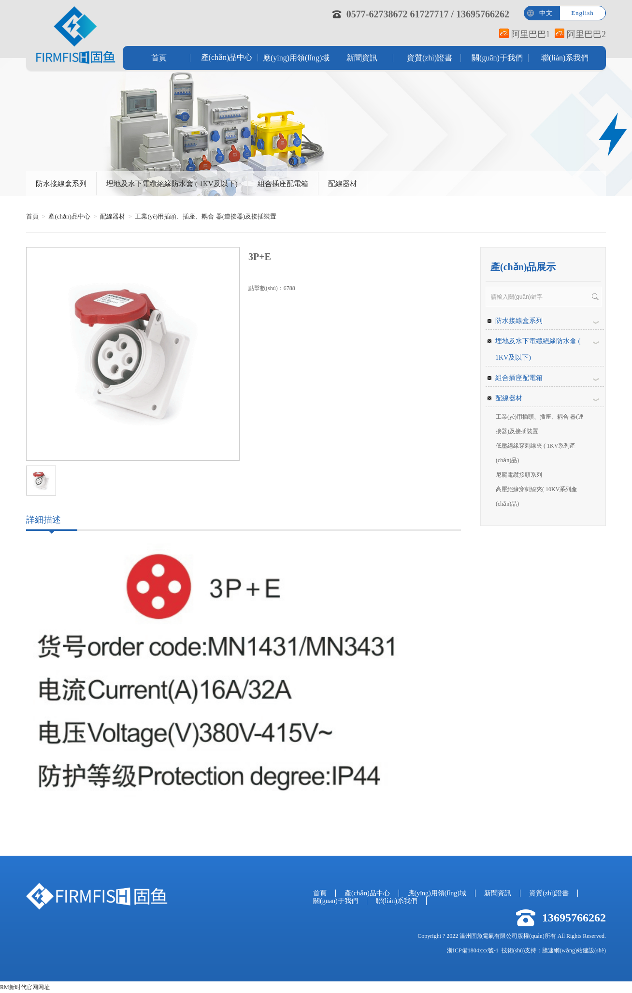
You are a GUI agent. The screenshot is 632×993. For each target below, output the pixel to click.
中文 (546, 12)
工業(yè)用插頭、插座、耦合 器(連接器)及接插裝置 (540, 424)
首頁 (159, 58)
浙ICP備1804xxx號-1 (473, 950)
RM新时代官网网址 (25, 987)
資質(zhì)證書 (429, 58)
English (582, 12)
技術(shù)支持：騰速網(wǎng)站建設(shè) (554, 950)
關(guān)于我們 (497, 58)
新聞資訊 (361, 58)
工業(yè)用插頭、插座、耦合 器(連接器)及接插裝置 (205, 216)
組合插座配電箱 (283, 184)
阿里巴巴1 (524, 34)
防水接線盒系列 (61, 184)
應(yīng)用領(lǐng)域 (294, 58)
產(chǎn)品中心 (227, 57)
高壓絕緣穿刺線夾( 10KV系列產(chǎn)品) (536, 496)
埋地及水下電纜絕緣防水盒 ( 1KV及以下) (172, 184)
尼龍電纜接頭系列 (519, 474)
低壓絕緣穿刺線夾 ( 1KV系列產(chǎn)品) (535, 453)
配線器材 (342, 184)
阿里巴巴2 (580, 34)
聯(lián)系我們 (565, 58)
